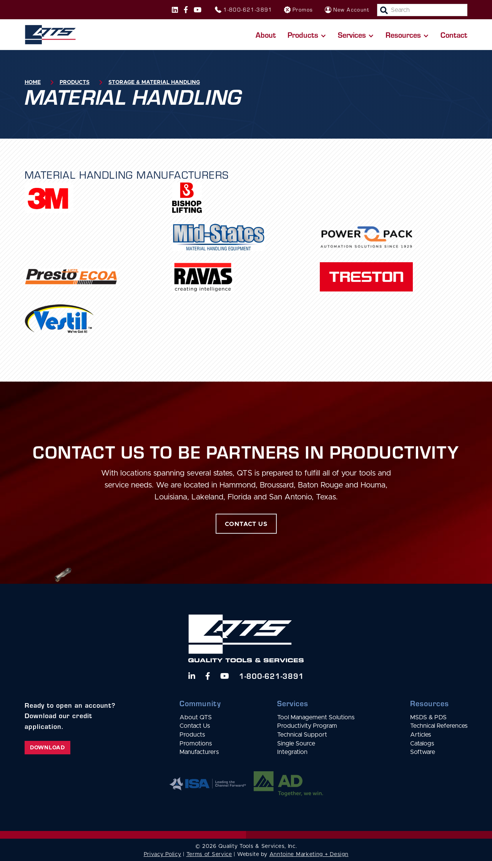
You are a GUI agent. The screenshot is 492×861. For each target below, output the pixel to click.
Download (47, 747)
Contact (453, 34)
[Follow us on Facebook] (186, 9)
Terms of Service (209, 854)
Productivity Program (307, 726)
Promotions (196, 743)
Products (75, 82)
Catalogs (422, 743)
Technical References (438, 726)
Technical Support (302, 735)
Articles (420, 735)
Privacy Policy (162, 854)
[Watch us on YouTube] (224, 676)
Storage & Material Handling (154, 82)
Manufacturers (199, 752)
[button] (307, 34)
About (266, 34)
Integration (292, 752)
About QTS (196, 717)
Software (422, 752)
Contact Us (195, 726)
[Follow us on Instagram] (175, 9)
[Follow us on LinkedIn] (191, 676)
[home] (50, 34)
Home (33, 82)
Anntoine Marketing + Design (309, 854)
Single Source (296, 743)
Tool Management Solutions (315, 717)
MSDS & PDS (428, 717)
